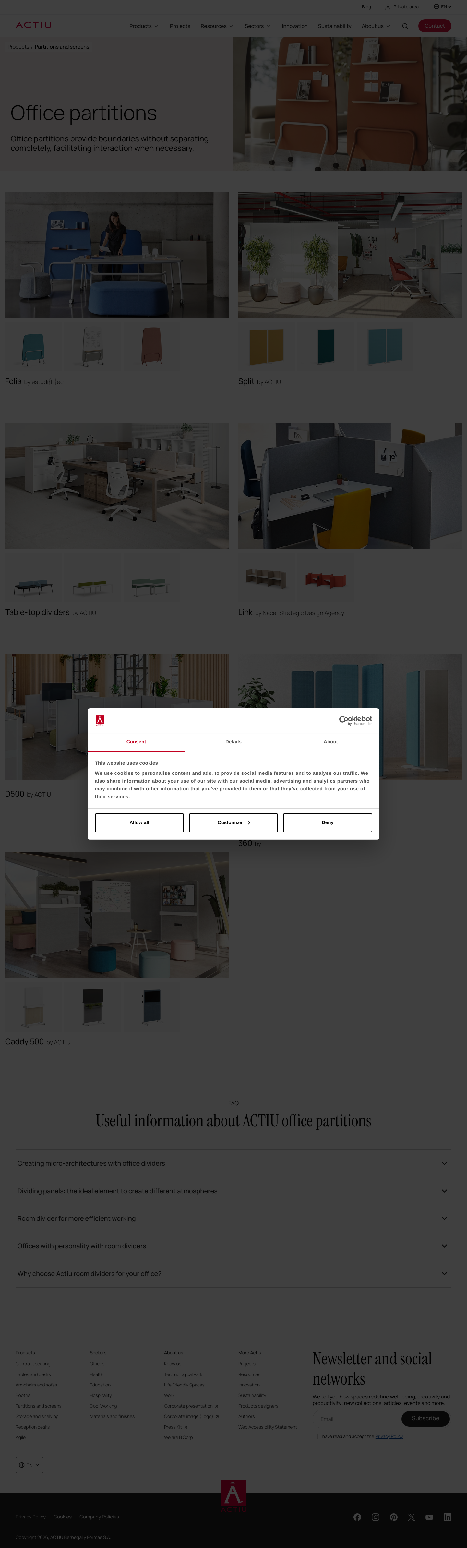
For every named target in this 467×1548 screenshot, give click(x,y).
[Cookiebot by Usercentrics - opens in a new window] (344, 721)
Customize (234, 822)
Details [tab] (233, 742)
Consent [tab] (136, 742)
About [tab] (331, 742)
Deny (328, 822)
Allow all (139, 822)
